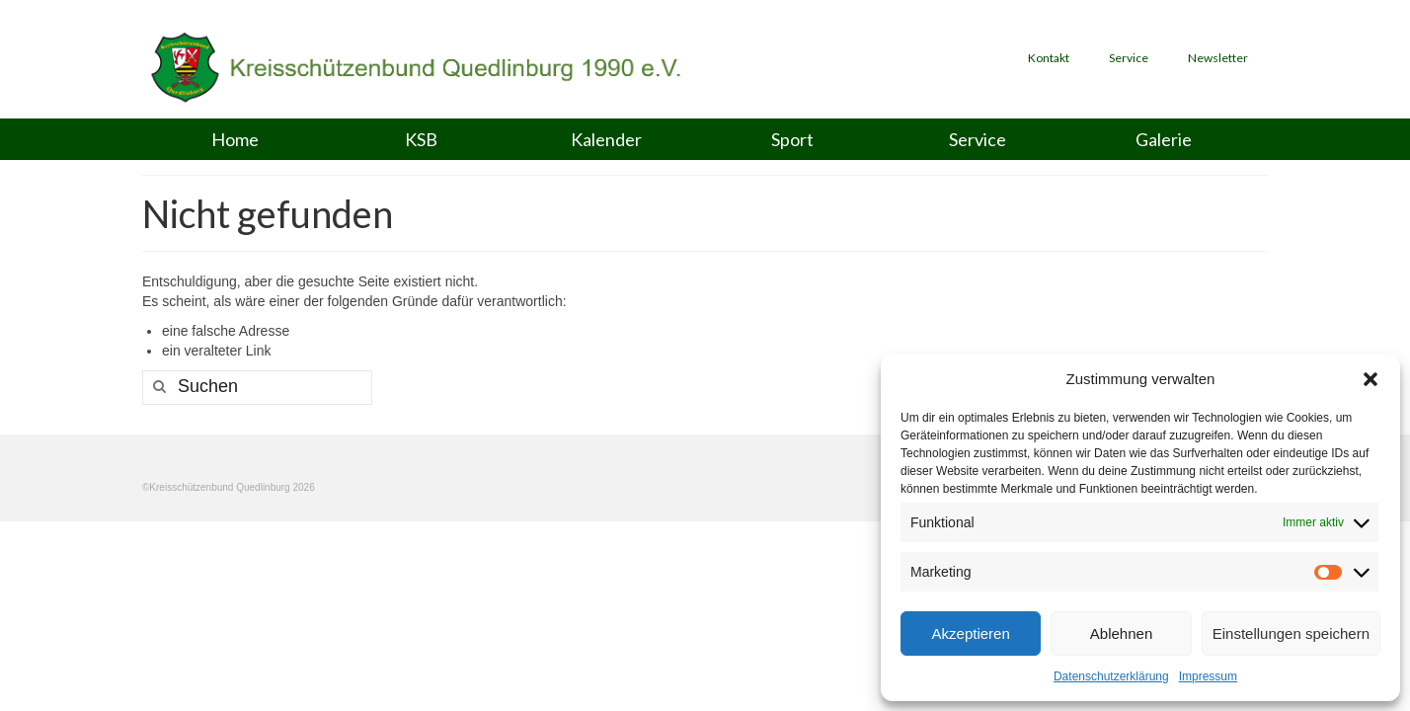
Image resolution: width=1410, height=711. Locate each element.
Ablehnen (1121, 633)
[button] (1370, 379)
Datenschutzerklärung (1111, 676)
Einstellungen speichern (1291, 633)
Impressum (1208, 676)
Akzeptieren (971, 633)
